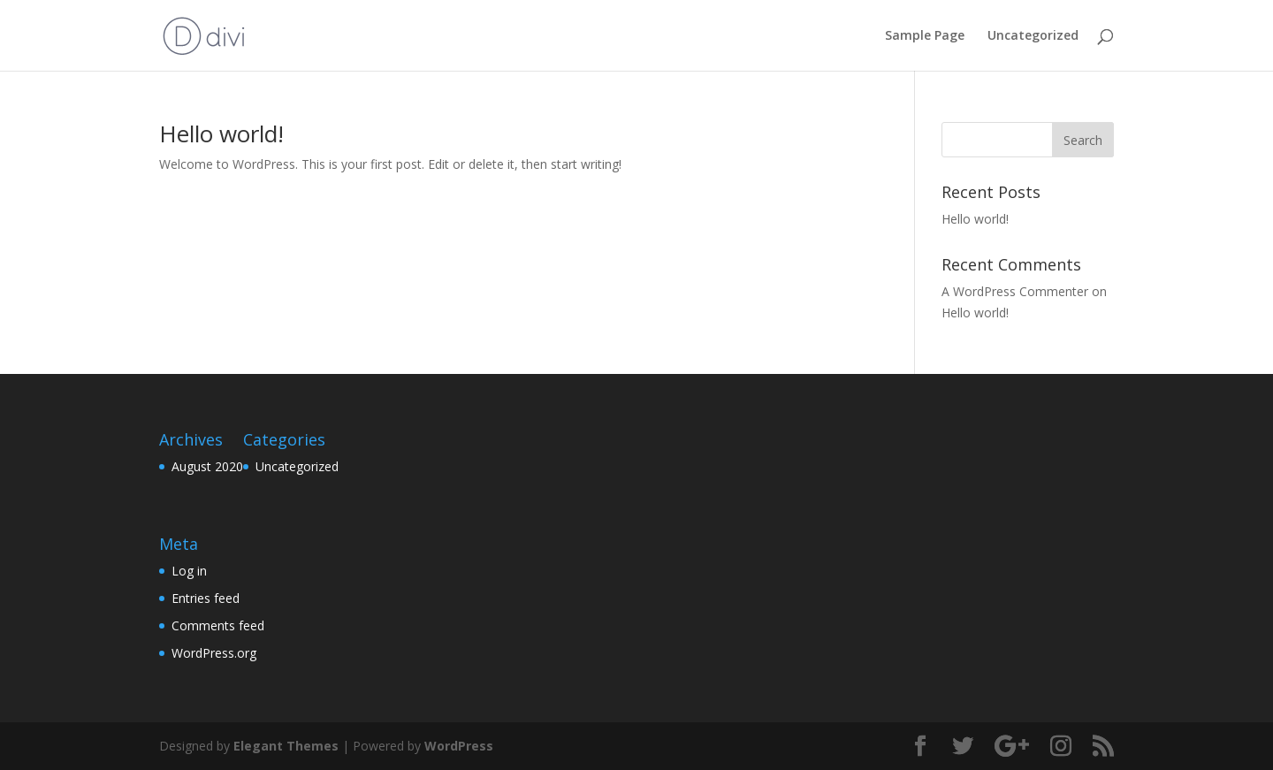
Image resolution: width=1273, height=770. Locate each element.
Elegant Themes (286, 745)
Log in (189, 570)
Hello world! (221, 133)
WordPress (458, 745)
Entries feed (206, 598)
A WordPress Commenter (1014, 291)
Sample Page (924, 36)
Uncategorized (1033, 36)
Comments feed (218, 625)
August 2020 (207, 466)
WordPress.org (214, 652)
